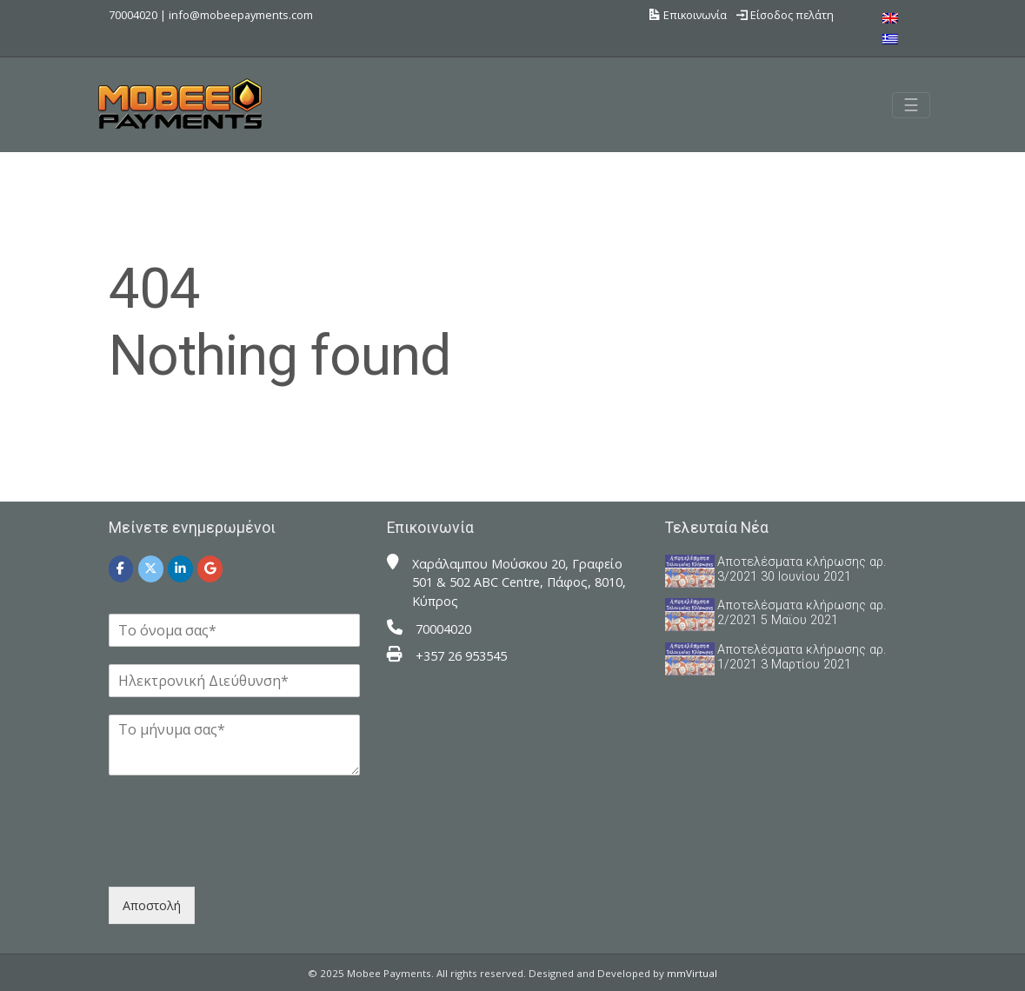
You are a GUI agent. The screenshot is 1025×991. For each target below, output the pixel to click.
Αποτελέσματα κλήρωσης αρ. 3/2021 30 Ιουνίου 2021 (801, 569)
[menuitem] (890, 18)
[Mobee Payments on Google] (210, 568)
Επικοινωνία (688, 15)
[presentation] (241, 858)
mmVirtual (692, 973)
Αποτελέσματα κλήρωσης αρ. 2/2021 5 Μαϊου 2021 (801, 613)
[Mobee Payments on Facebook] (121, 568)
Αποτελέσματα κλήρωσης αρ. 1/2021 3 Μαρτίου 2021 (801, 657)
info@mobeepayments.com (241, 15)
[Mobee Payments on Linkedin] (180, 568)
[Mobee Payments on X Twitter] (150, 568)
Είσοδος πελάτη (785, 15)
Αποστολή (152, 905)
